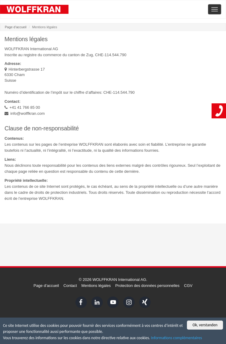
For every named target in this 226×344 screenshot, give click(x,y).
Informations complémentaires (176, 338)
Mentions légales (96, 285)
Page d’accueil (15, 27)
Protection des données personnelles (147, 285)
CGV (188, 285)
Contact (70, 285)
